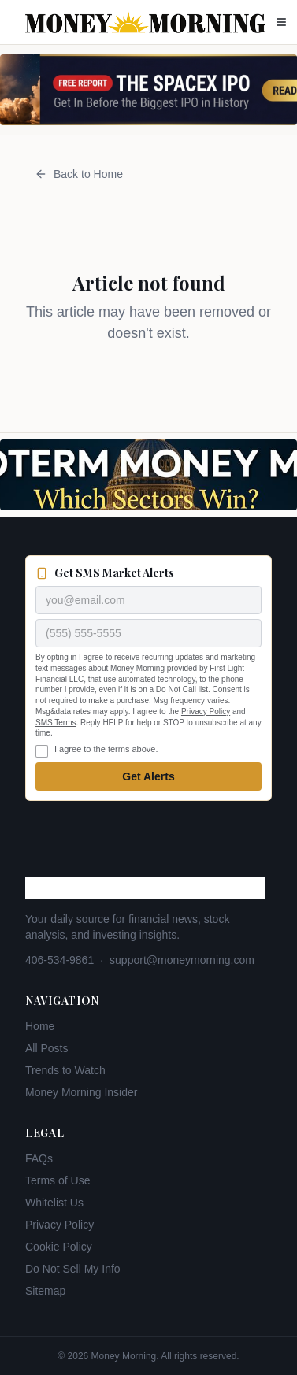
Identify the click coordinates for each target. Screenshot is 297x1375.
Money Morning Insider (81, 1092)
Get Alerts (148, 776)
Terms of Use (57, 1180)
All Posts (46, 1048)
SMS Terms (55, 722)
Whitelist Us (54, 1202)
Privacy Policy (205, 711)
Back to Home (79, 174)
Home (39, 1026)
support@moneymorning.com (182, 960)
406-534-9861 (59, 960)
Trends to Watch (65, 1070)
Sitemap (45, 1290)
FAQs (39, 1158)
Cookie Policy (58, 1246)
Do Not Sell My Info (73, 1268)
